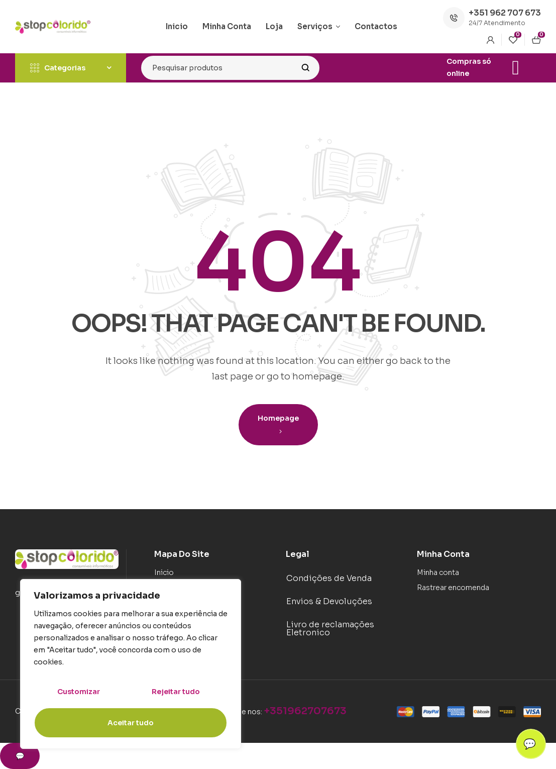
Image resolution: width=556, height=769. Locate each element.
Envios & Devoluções (329, 601)
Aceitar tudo (130, 722)
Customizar (78, 691)
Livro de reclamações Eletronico (330, 628)
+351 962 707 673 (505, 13)
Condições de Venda (329, 578)
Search (305, 68)
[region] (130, 664)
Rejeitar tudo (176, 691)
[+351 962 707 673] (454, 18)
